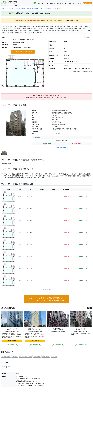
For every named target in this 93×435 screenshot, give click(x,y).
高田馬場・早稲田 (6, 356)
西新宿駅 (4, 367)
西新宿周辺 (14, 356)
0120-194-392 (68, 20)
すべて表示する (46, 290)
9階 (20, 281)
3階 (20, 209)
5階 (20, 233)
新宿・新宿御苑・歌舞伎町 (25, 356)
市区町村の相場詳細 (62, 147)
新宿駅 (9, 367)
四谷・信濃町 (37, 356)
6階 (20, 245)
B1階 (19, 197)
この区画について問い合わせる (23, 52)
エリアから (51, 3)
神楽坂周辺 (54, 356)
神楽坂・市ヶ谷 (45, 356)
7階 (20, 257)
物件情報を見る (12, 344)
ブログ (68, 3)
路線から (60, 3)
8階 (20, 269)
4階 (20, 221)
